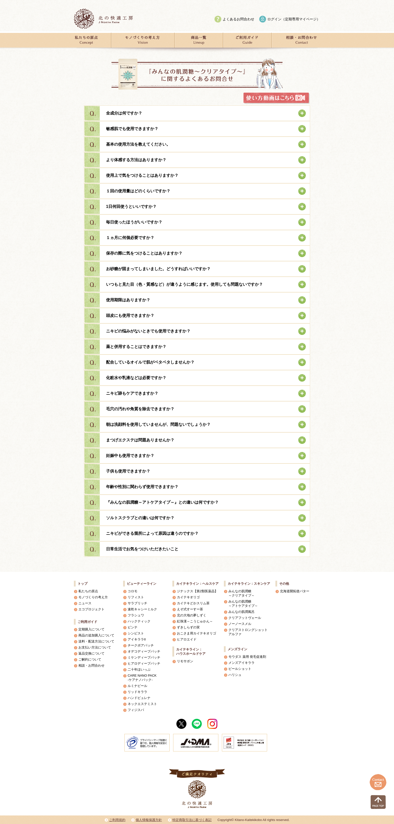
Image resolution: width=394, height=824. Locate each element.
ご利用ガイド (87, 622)
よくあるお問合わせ (238, 19)
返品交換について (91, 653)
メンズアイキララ (241, 663)
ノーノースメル (239, 624)
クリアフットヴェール (244, 618)
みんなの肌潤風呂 (241, 612)
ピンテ (132, 627)
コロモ (132, 591)
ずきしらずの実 (188, 627)
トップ (82, 583)
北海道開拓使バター (294, 591)
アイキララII (137, 639)
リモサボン (185, 661)
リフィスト (136, 597)
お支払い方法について (94, 647)
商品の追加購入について (96, 635)
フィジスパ (136, 710)
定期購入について (91, 629)
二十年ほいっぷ (139, 669)
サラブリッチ (137, 603)
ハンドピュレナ (139, 698)
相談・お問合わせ (91, 665)
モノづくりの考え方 (93, 597)
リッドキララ (137, 692)
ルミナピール (137, 686)
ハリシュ (234, 675)
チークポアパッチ (141, 645)
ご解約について (89, 659)
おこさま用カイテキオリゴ (196, 633)
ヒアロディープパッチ (144, 663)
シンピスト (136, 633)
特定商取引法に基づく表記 (192, 820)
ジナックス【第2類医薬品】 (197, 591)
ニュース (84, 603)
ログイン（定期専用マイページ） (293, 19)
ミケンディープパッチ (144, 657)
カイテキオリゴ (188, 597)
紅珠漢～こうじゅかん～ (195, 621)
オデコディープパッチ (144, 651)
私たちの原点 (88, 591)
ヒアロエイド (186, 639)
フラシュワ (136, 615)
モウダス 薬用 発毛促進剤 (247, 657)
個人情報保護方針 (149, 820)
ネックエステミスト (142, 704)
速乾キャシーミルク (142, 609)
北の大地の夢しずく (191, 615)
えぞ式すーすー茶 (190, 609)
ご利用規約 (117, 820)
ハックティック (139, 621)
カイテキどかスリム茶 (193, 603)
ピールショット (239, 669)
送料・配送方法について (96, 641)
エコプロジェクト (91, 609)
